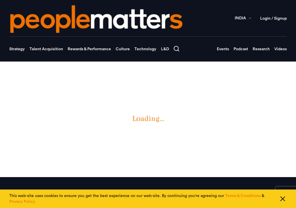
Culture (123, 49)
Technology (145, 49)
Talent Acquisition (46, 49)
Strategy (17, 49)
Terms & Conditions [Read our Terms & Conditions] (243, 196)
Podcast (241, 49)
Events (223, 49)
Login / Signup (273, 18)
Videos (280, 49)
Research (261, 49)
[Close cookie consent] (283, 199)
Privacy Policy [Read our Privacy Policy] (22, 202)
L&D (165, 49)
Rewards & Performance (89, 49)
